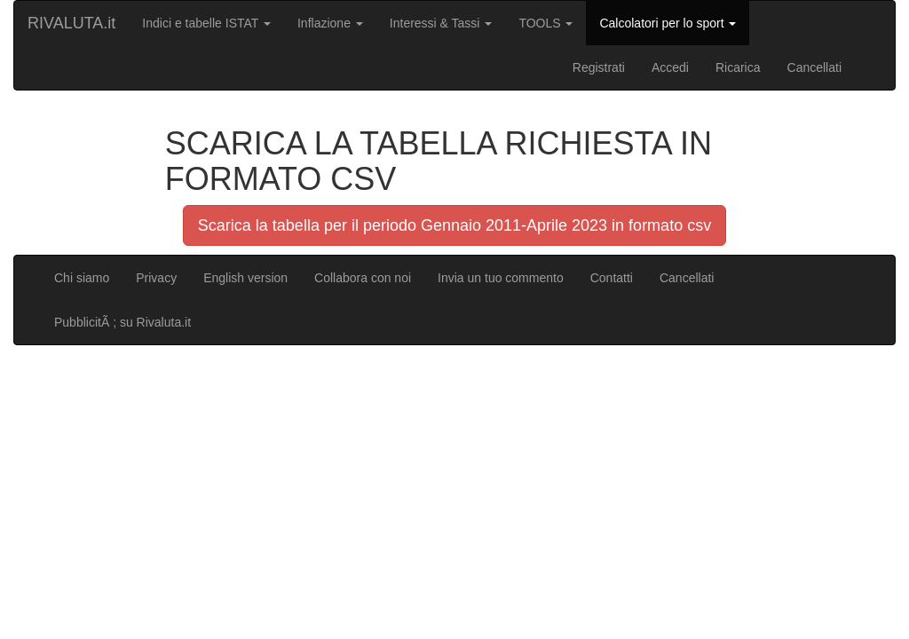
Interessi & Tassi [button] (441, 23)
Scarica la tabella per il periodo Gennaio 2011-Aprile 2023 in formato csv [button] (454, 225)
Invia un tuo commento (501, 278)
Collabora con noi (362, 278)
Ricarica (738, 67)
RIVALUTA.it (71, 23)
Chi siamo (81, 278)
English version (245, 278)
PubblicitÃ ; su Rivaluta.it (122, 322)
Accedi (670, 67)
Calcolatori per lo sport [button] (667, 23)
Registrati (599, 67)
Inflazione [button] (330, 23)
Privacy (156, 278)
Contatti (611, 278)
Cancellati (814, 67)
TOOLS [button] (545, 23)
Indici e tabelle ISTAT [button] (206, 23)
